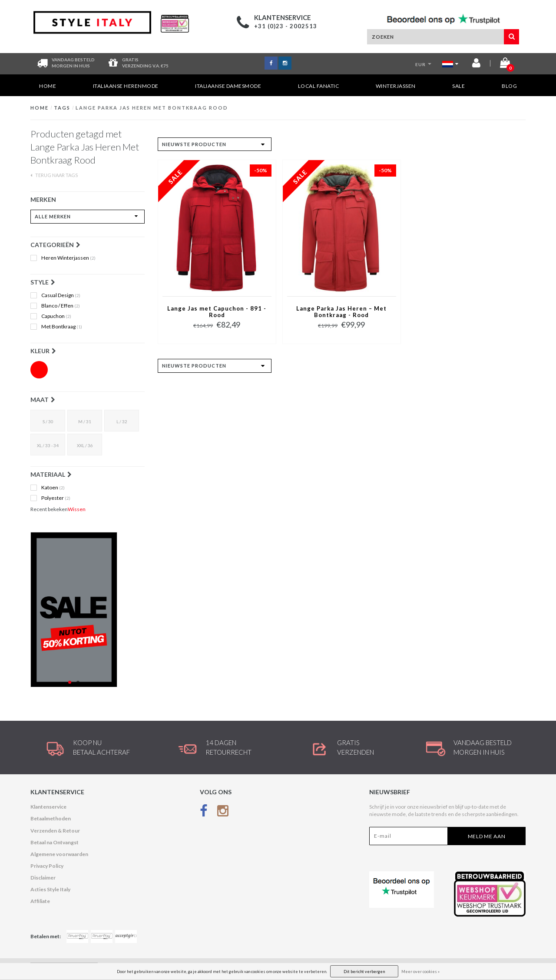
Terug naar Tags (54, 175)
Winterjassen (396, 86)
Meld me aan (487, 836)
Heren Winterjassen (68, 258)
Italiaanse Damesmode (228, 86)
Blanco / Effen (60, 306)
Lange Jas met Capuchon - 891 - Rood (216, 311)
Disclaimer (43, 877)
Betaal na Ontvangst (54, 842)
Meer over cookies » (420, 971)
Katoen (53, 488)
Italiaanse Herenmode (126, 86)
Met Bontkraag (61, 327)
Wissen (77, 509)
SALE (458, 86)
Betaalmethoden (50, 818)
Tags (62, 107)
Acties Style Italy (50, 889)
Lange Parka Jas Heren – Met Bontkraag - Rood (341, 311)
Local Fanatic (318, 86)
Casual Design (60, 295)
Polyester (55, 498)
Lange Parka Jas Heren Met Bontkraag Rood (152, 107)
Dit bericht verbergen (364, 971)
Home (47, 86)
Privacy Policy (46, 866)
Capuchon (56, 316)
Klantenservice (48, 806)
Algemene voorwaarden (59, 854)
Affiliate (40, 901)
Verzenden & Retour (55, 830)
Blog (509, 86)
